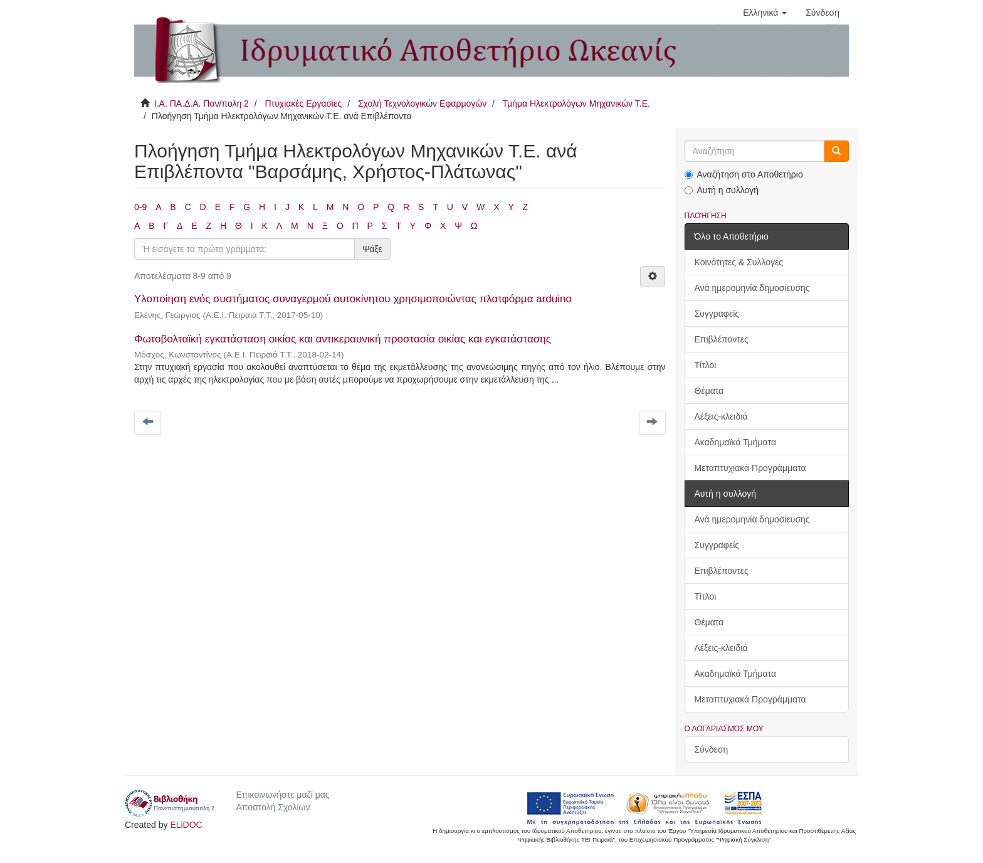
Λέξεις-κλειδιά (721, 416)
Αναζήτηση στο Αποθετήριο (744, 174)
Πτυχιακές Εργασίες (303, 103)
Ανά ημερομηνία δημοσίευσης (752, 288)
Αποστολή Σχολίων (273, 807)
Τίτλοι (706, 365)
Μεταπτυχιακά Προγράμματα (750, 468)
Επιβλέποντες (722, 339)
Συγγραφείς (717, 314)
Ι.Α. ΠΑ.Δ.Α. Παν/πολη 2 (201, 103)
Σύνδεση (711, 749)
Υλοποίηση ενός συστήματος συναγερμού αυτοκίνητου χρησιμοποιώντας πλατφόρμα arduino (353, 299)
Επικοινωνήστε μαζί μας (282, 795)
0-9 (140, 207)
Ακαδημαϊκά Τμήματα (736, 442)
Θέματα (709, 391)
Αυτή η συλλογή (722, 190)
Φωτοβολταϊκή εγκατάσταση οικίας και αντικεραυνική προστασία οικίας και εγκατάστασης (342, 339)
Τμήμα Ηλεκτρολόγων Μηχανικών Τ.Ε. (576, 103)
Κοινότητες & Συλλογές (739, 262)
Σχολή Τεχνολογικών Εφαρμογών (422, 103)
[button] (764, 12)
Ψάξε (372, 249)
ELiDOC (186, 825)
